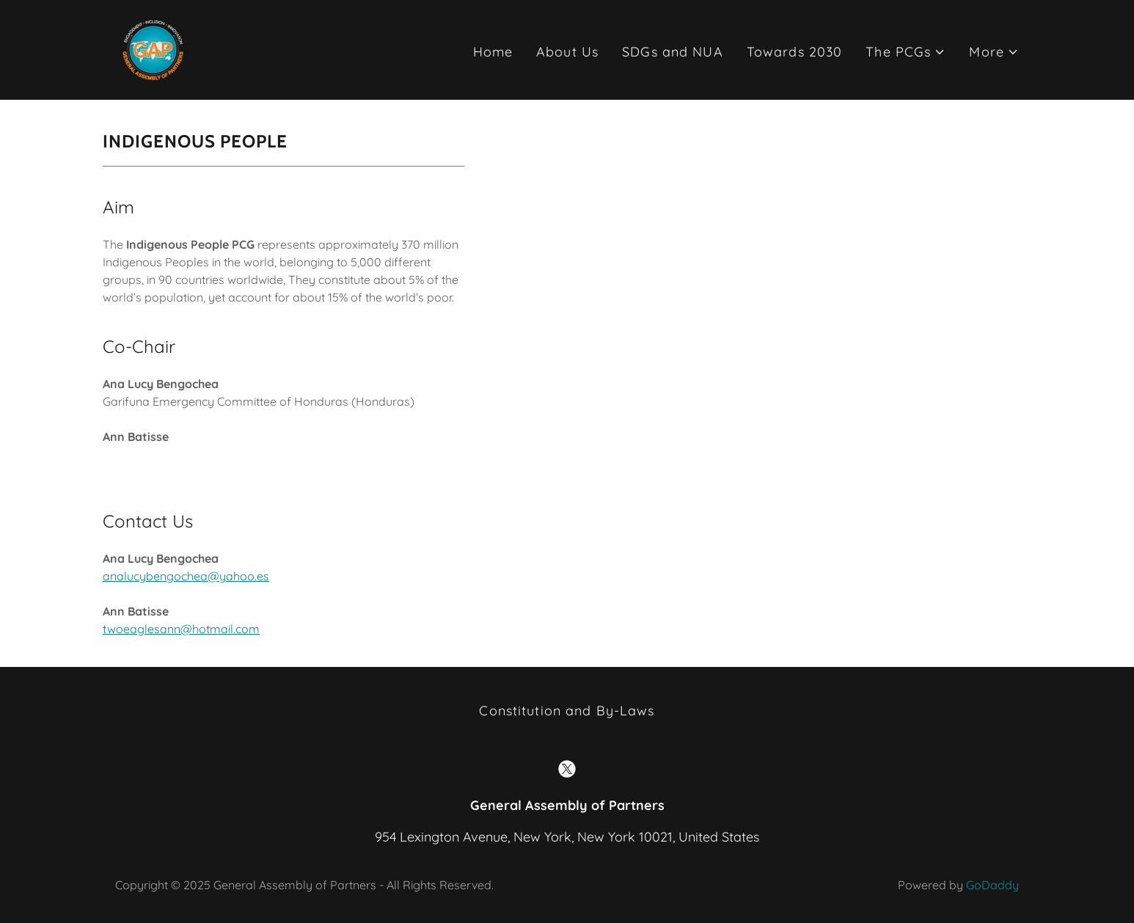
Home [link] (493, 51)
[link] (153, 48)
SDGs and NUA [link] (672, 51)
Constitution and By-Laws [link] (566, 710)
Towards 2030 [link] (795, 51)
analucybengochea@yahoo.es (186, 576)
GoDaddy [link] (992, 885)
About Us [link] (567, 51)
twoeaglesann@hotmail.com (181, 628)
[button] (905, 52)
